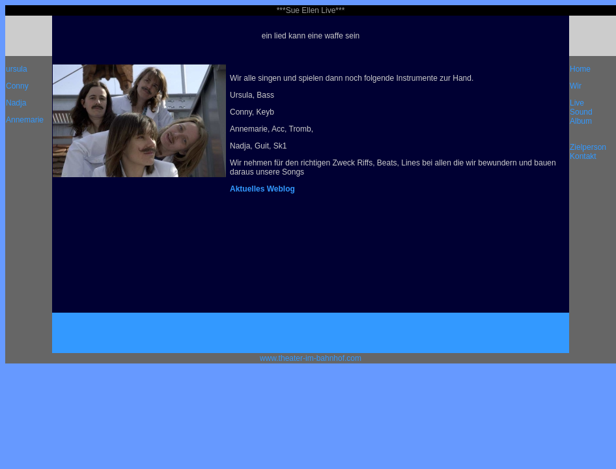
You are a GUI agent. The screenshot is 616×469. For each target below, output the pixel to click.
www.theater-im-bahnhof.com (310, 358)
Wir (575, 86)
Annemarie (25, 119)
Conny (17, 86)
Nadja (16, 102)
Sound (581, 112)
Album (581, 121)
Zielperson (588, 147)
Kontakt (583, 156)
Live (577, 102)
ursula (16, 69)
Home (580, 69)
